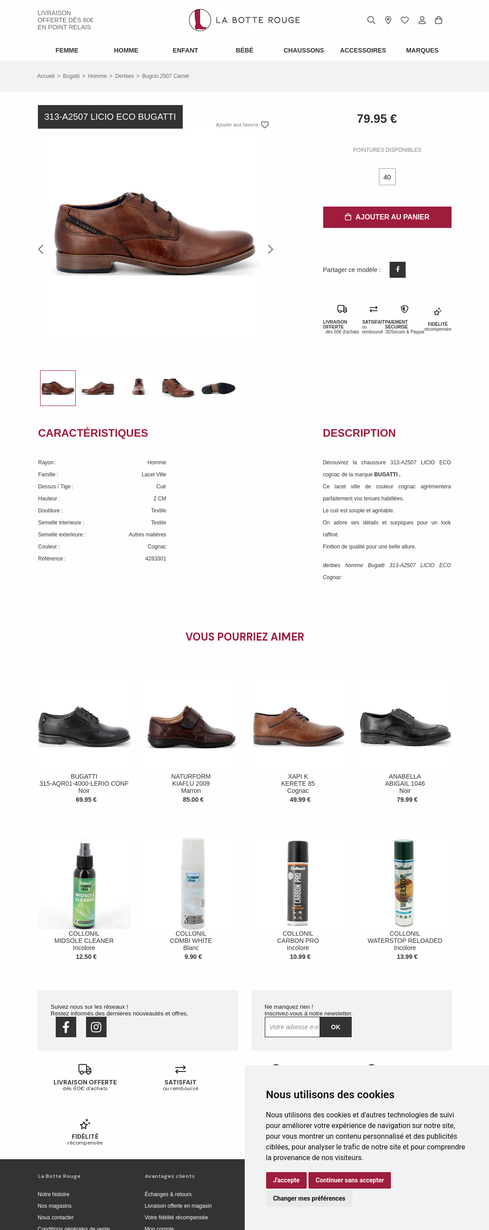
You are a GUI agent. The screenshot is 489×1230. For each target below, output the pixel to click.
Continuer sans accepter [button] (350, 1180)
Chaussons (304, 50)
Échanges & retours (168, 1140)
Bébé (244, 50)
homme (97, 76)
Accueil (46, 76)
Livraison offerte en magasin (178, 1152)
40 (387, 177)
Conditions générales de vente (74, 1175)
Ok (336, 1027)
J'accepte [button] (286, 1180)
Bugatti (71, 76)
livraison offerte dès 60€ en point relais (66, 20)
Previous (43, 249)
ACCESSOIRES (363, 50)
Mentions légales (58, 1186)
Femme (67, 50)
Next (268, 249)
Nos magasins (55, 1152)
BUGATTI (386, 474)
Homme (126, 50)
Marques (422, 50)
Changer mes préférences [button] (309, 1198)
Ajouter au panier (387, 217)
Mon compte (159, 1175)
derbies (124, 76)
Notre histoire (54, 1140)
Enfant (185, 50)
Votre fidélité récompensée (176, 1163)
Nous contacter (56, 1163)
